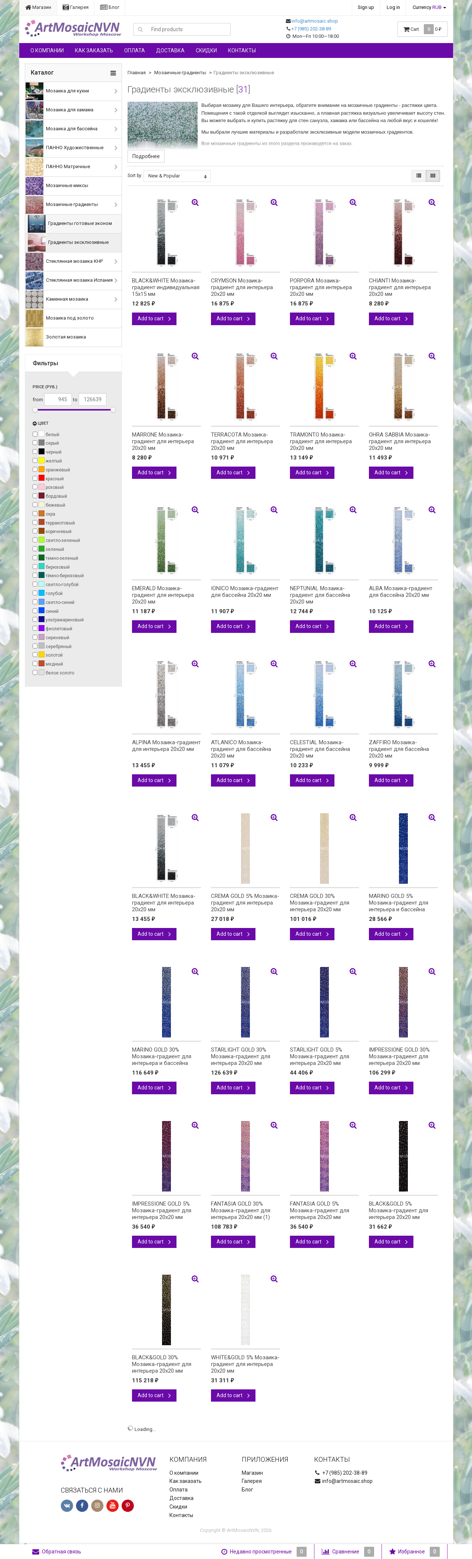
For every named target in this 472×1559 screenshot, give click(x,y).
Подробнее (146, 156)
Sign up (366, 7)
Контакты (242, 50)
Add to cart (154, 318)
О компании (47, 50)
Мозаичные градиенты (62, 205)
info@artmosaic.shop (314, 21)
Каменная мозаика (57, 299)
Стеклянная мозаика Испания (69, 281)
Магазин (38, 7)
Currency (427, 7)
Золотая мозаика (56, 337)
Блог (109, 7)
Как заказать (94, 50)
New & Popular (177, 176)
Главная (137, 72)
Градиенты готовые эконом (70, 224)
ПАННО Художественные (64, 148)
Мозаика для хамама (59, 110)
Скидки (206, 50)
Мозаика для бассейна (62, 129)
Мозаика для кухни (57, 91)
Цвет (41, 423)
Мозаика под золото (60, 318)
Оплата (134, 50)
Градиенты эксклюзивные (68, 243)
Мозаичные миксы (57, 186)
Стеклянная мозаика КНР (64, 262)
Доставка (170, 50)
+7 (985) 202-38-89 (311, 29)
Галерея (76, 7)
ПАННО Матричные (58, 167)
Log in (393, 7)
